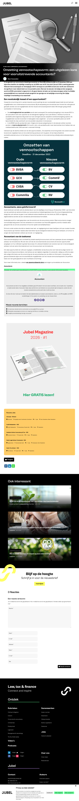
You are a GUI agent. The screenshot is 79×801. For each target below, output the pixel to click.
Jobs (43, 732)
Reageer (10, 460)
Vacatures (44, 726)
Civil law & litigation (13, 712)
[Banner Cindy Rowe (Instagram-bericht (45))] (38, 403)
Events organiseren (46, 722)
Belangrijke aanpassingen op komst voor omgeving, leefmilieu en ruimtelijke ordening (28, 311)
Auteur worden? (43, 782)
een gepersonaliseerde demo (35, 262)
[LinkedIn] (40, 300)
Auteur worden (45, 712)
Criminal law (11, 722)
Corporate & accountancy (15, 719)
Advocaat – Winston (11, 416)
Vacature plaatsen (46, 736)
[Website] (35, 300)
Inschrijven (39, 584)
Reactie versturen (65, 666)
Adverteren (44, 715)
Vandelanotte (12, 530)
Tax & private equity (13, 737)
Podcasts (12, 746)
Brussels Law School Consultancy (16, 504)
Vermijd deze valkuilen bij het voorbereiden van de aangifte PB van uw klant (26, 309)
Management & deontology (15, 733)
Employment (11, 726)
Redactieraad (45, 760)
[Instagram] (43, 300)
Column (10, 715)
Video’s (11, 741)
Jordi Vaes (26, 504)
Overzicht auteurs (44, 778)
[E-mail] (38, 300)
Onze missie (44, 757)
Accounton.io (8, 266)
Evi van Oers (31, 504)
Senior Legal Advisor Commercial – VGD (16, 440)
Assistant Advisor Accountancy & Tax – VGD (17, 432)
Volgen (14, 752)
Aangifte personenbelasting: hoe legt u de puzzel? (19, 313)
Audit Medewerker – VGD (12, 424)
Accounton (14, 79)
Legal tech (10, 730)
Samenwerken (47, 708)
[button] (76, 2)
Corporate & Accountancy (19, 66)
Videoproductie (45, 719)
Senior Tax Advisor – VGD (12, 448)
